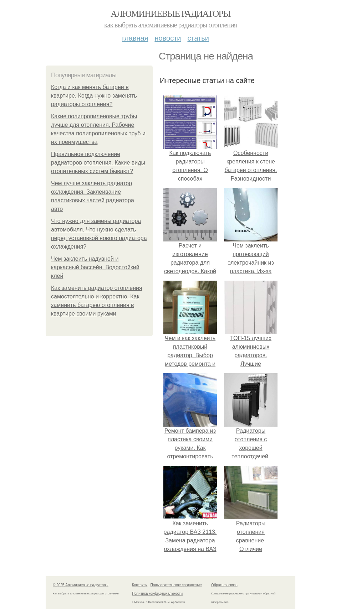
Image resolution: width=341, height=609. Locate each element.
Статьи (198, 38)
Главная (135, 38)
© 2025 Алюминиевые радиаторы (80, 585)
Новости (167, 38)
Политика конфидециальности (157, 593)
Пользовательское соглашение (176, 585)
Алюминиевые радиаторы (170, 14)
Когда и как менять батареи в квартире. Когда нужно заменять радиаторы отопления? (94, 95)
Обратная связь (224, 585)
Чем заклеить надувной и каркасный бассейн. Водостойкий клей (95, 267)
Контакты (139, 585)
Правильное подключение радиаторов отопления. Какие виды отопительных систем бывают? (98, 162)
